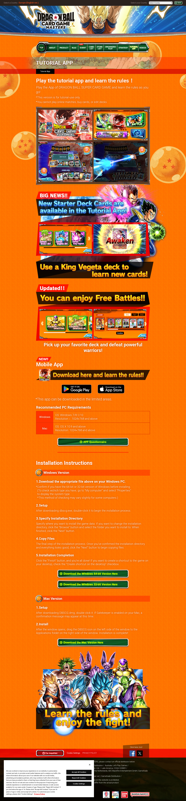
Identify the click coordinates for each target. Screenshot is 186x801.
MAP (179, 3)
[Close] (89, 764)
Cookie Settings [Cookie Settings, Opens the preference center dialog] (79, 784)
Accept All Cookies (79, 772)
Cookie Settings (73, 753)
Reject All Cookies (79, 778)
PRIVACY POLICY (89, 753)
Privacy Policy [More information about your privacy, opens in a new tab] (39, 794)
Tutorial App (45, 71)
